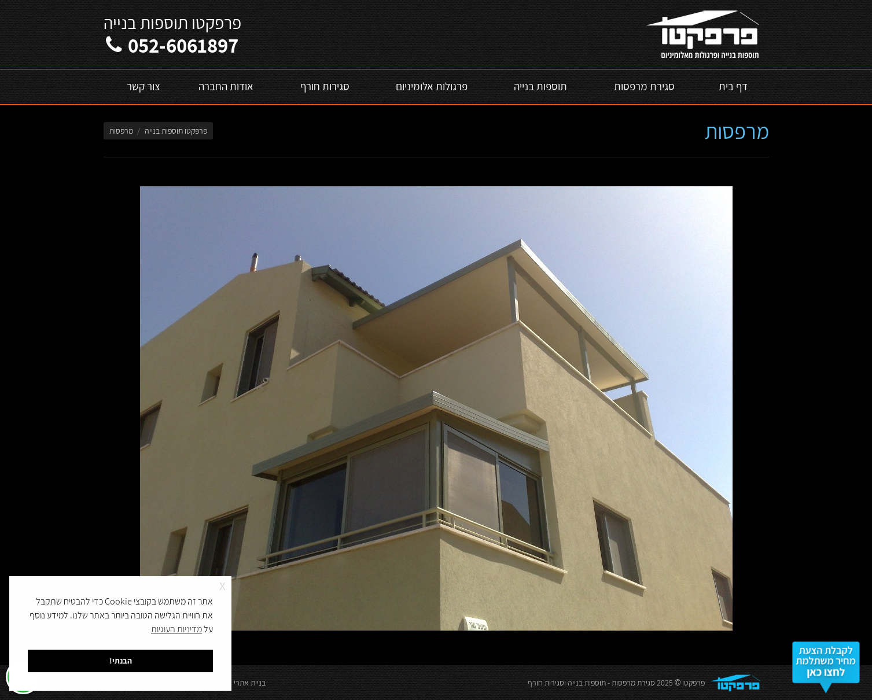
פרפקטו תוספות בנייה (176, 131)
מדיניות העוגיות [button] (176, 629)
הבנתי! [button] (120, 660)
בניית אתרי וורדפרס (237, 682)
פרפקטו (693, 682)
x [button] (222, 584)
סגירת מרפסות (633, 682)
